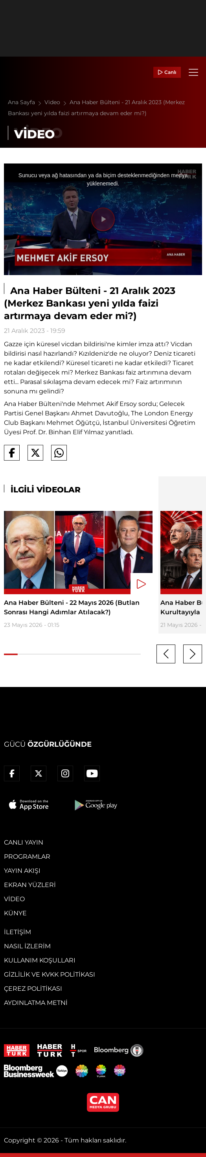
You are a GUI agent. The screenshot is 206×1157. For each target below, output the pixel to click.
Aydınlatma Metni (36, 1002)
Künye (15, 913)
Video (57, 102)
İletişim (17, 932)
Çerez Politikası (33, 988)
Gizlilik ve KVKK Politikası (49, 974)
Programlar (27, 856)
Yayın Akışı (22, 870)
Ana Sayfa (26, 102)
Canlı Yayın (23, 842)
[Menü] (193, 72)
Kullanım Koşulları (39, 960)
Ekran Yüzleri (30, 885)
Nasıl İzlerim (27, 946)
